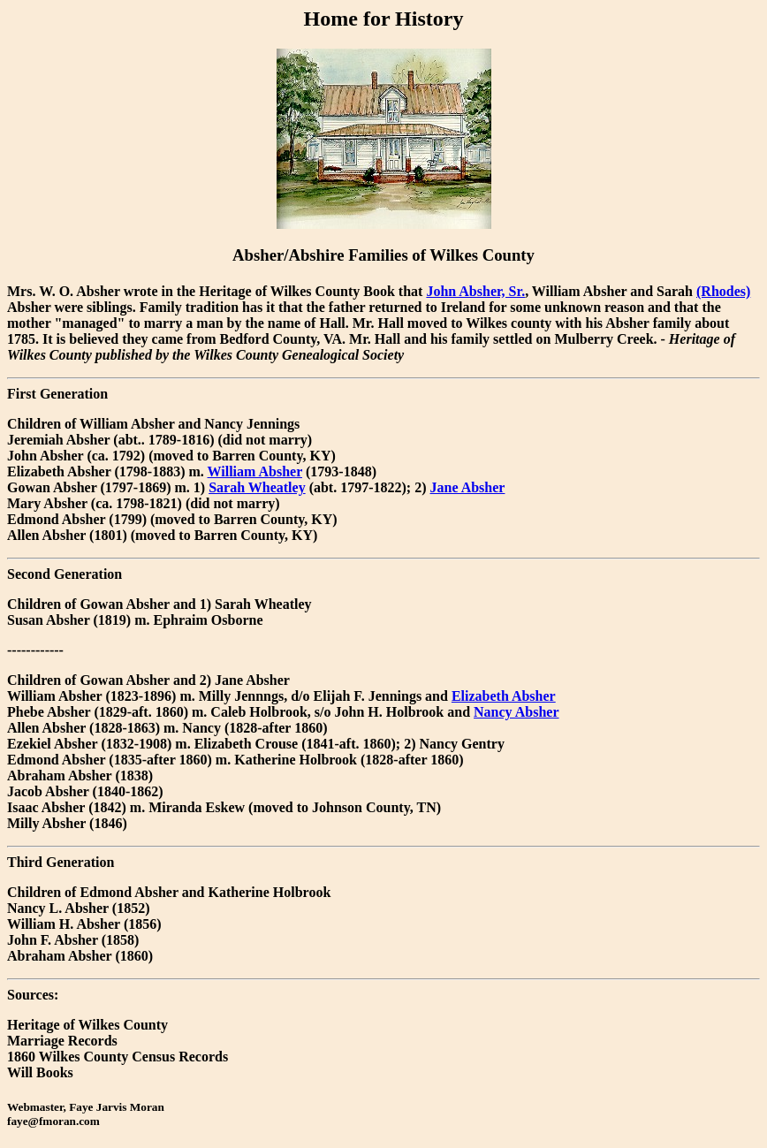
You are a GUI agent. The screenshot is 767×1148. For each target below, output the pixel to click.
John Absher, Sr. (475, 291)
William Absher (255, 471)
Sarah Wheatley (257, 487)
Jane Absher (467, 487)
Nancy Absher (516, 711)
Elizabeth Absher (504, 695)
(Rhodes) (723, 291)
